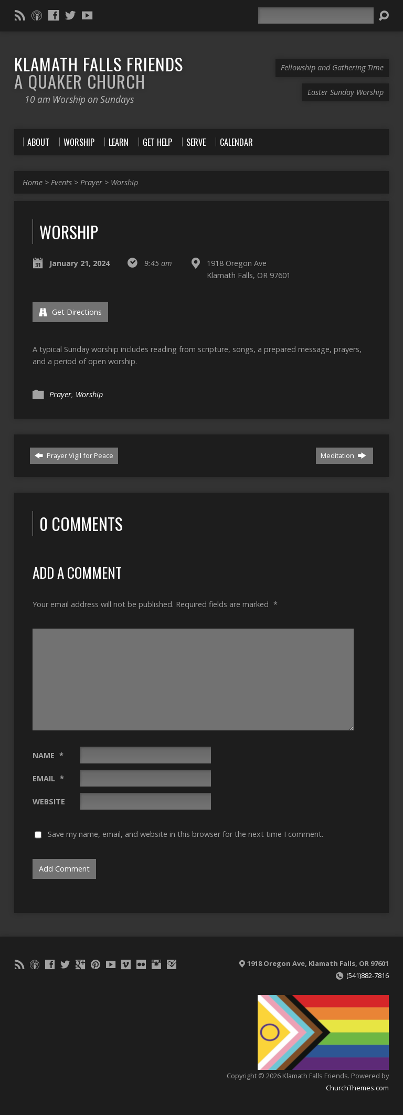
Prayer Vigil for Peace (74, 455)
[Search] (316, 15)
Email (48, 778)
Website (49, 801)
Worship (124, 182)
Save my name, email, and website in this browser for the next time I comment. (185, 834)
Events (61, 182)
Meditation (343, 455)
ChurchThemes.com (357, 1087)
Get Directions (70, 312)
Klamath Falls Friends (98, 72)
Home (33, 182)
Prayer (91, 182)
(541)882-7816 (367, 975)
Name (48, 755)
